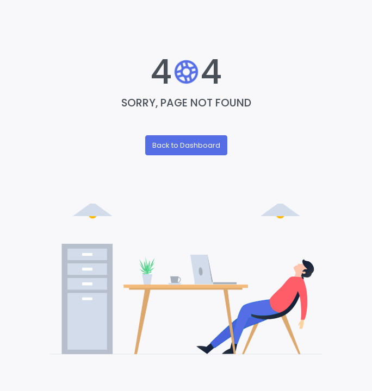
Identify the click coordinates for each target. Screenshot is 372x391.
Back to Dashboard (186, 145)
